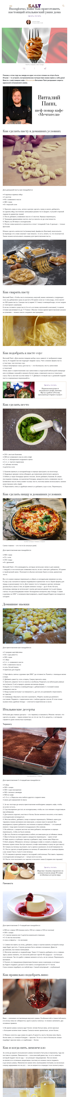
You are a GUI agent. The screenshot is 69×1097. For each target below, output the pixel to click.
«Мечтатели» (30, 80)
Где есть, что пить (34, 16)
